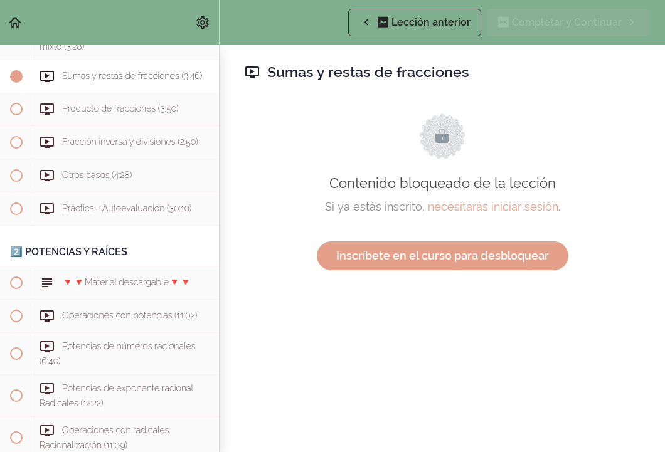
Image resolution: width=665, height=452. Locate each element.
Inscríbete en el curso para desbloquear (442, 255)
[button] (15, 22)
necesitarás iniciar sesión (493, 206)
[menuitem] (203, 22)
